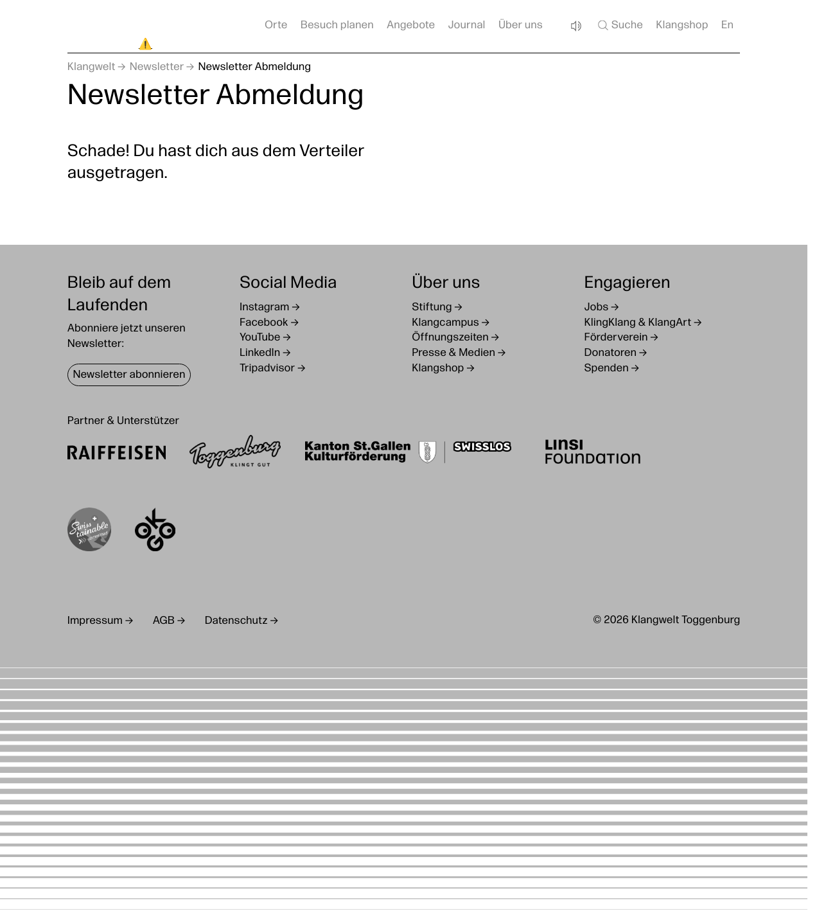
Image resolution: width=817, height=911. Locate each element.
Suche (619, 25)
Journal (467, 26)
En (727, 26)
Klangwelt (91, 67)
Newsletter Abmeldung (255, 67)
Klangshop (682, 26)
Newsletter (157, 67)
